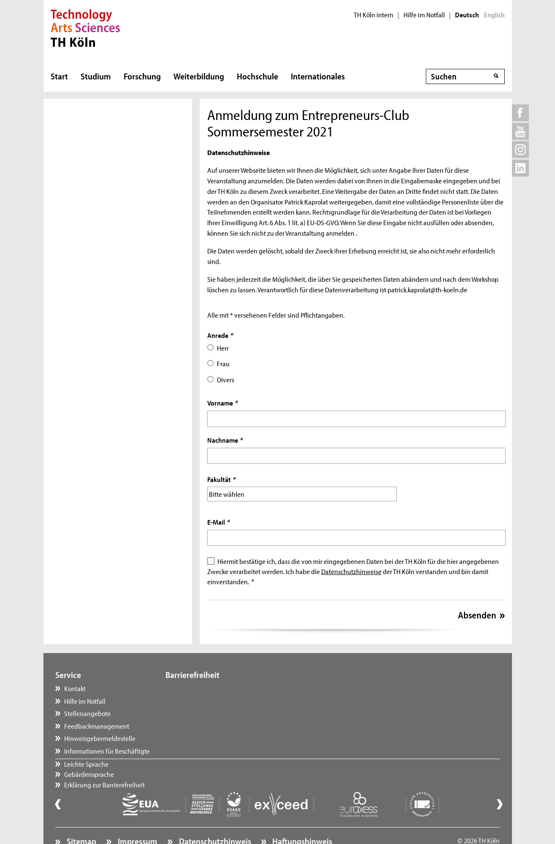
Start (59, 76)
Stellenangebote (87, 712)
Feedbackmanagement (96, 725)
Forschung (142, 76)
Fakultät (221, 479)
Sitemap (80, 816)
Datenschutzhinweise (351, 570)
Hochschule (257, 76)
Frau (223, 363)
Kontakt (75, 687)
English (494, 15)
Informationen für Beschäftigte (107, 749)
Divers (225, 379)
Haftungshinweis (301, 816)
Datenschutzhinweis (214, 816)
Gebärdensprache (199, 700)
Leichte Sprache (196, 687)
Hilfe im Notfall (424, 15)
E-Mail (218, 520)
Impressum (136, 816)
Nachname (224, 439)
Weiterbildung (198, 76)
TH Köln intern (373, 15)
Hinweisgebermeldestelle (99, 737)
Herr (223, 347)
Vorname (222, 402)
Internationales (318, 76)
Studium (96, 76)
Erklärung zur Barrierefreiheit (214, 712)
